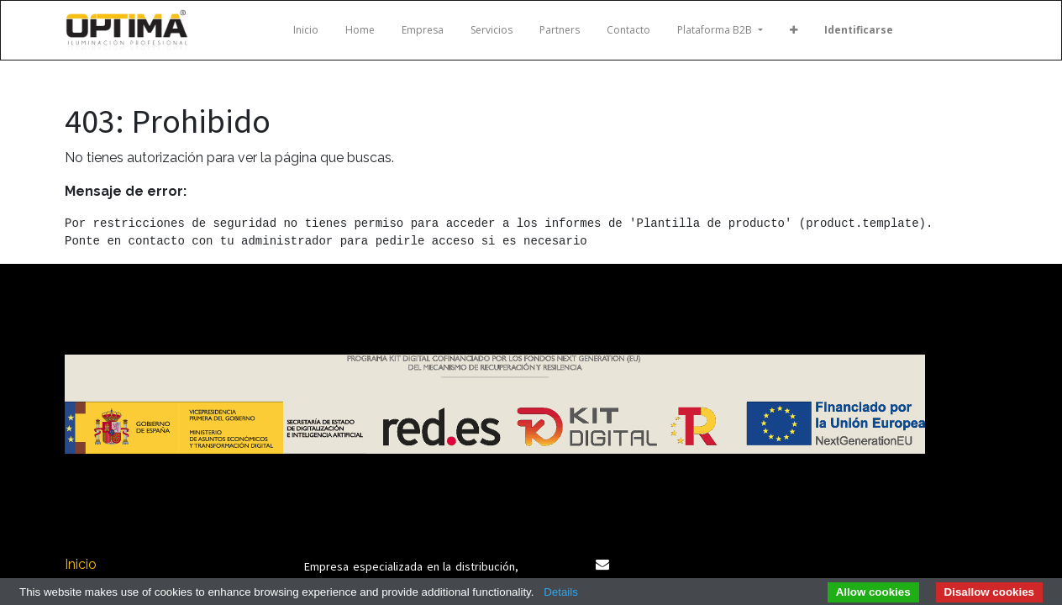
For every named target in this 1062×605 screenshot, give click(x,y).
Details (561, 592)
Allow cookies (873, 592)
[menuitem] (306, 30)
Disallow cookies (989, 592)
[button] (793, 30)
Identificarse (858, 30)
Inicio (81, 564)
